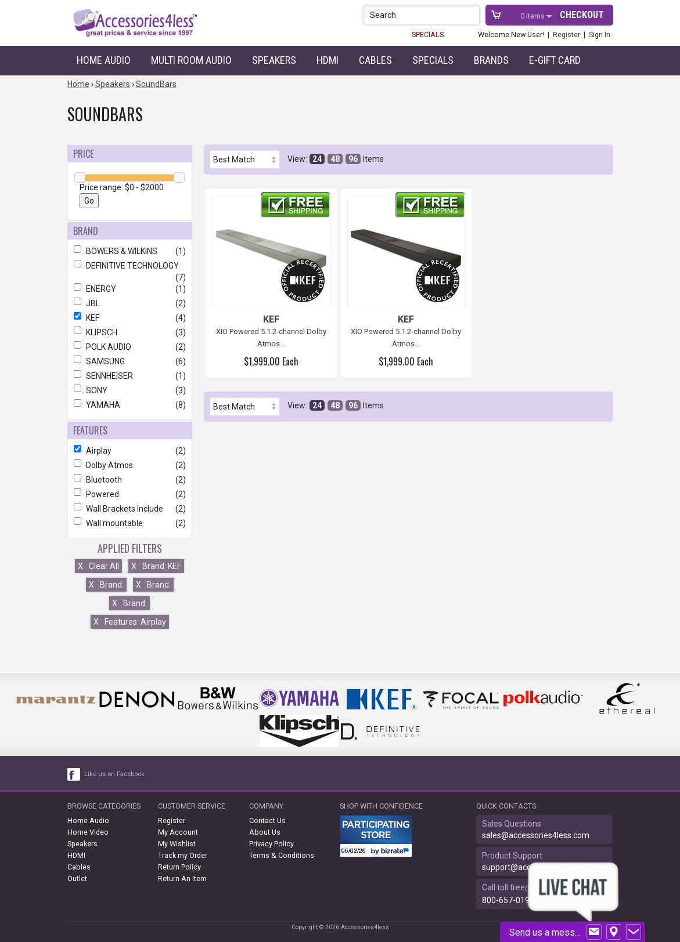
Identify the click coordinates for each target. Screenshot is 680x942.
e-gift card (555, 60)
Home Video (88, 832)
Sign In (599, 34)
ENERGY (130, 289)
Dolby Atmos (130, 465)
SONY (130, 390)
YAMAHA (130, 405)
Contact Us (267, 820)
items (533, 16)
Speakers (274, 60)
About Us (264, 832)
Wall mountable (130, 523)
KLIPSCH (130, 332)
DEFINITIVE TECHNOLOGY (130, 265)
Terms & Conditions (281, 855)
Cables (375, 60)
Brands (491, 60)
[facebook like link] (74, 774)
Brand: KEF (156, 566)
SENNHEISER (130, 376)
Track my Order (182, 855)
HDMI (327, 60)
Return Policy (179, 867)
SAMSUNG (130, 361)
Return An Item (182, 878)
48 (335, 159)
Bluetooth (130, 480)
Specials (433, 60)
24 (317, 159)
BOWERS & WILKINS (130, 251)
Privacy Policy (271, 843)
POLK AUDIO (130, 347)
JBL (130, 303)
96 (353, 159)
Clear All (98, 566)
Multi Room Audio (191, 60)
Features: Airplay (129, 621)
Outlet (77, 878)
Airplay (130, 450)
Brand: (106, 584)
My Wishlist (177, 843)
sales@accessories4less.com (535, 835)
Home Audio (104, 60)
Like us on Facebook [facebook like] (114, 774)
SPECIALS (428, 34)
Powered (130, 494)
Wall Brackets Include (130, 509)
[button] (472, 15)
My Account (178, 832)
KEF (130, 318)
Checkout (582, 14)
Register (566, 34)
